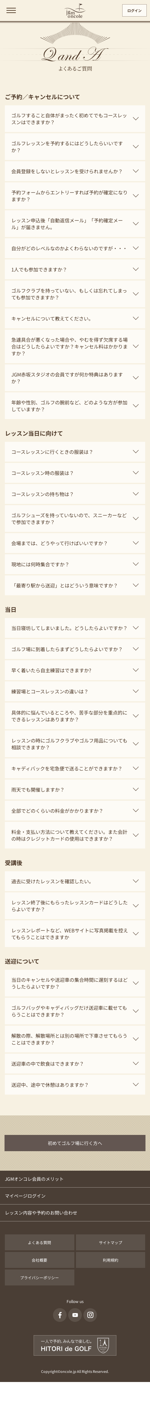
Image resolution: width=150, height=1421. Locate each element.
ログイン (134, 10)
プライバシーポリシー (39, 1277)
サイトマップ (110, 1242)
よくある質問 (39, 1242)
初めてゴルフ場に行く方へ (75, 1143)
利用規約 (110, 1260)
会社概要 (39, 1260)
